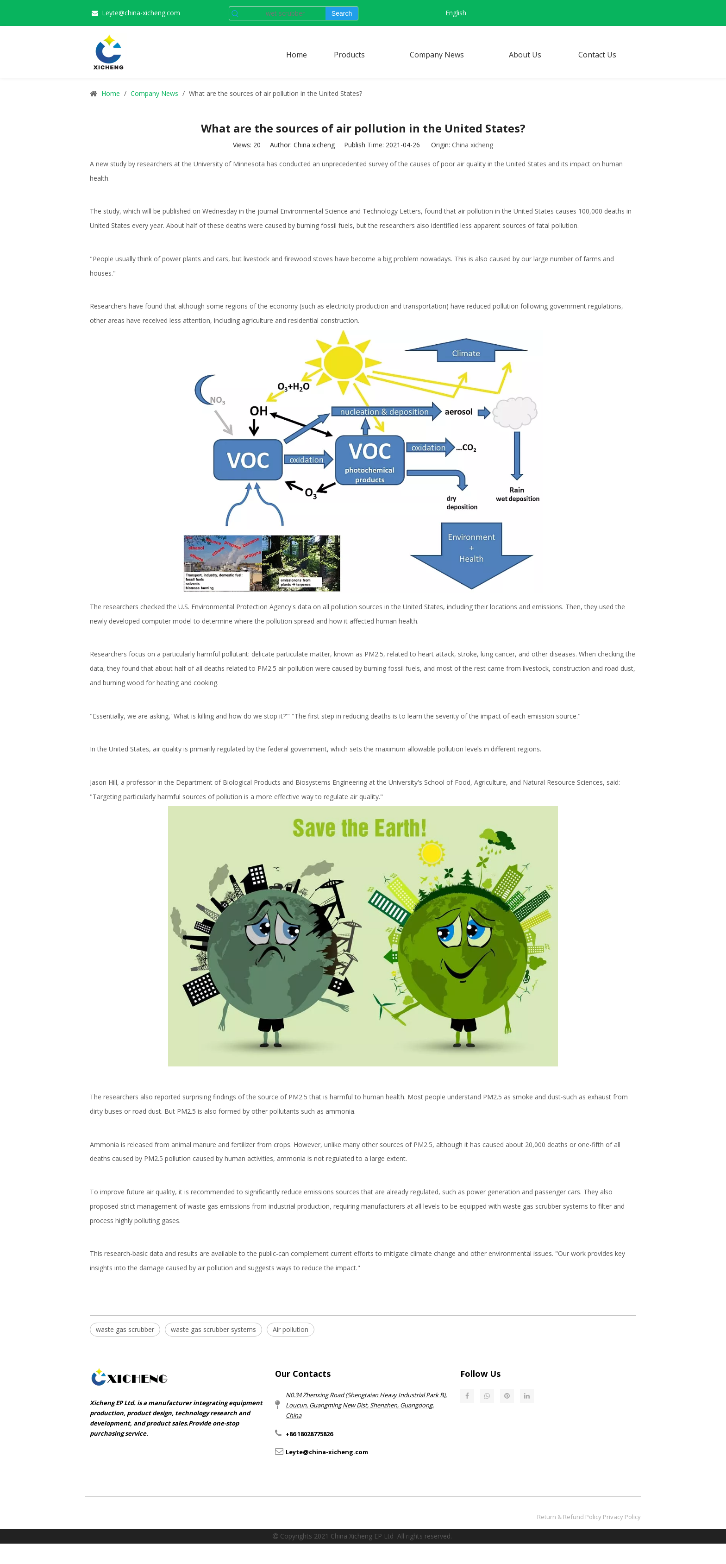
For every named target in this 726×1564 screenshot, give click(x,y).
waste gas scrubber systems (545, 1206)
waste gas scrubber (125, 1329)
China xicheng (472, 144)
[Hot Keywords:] (341, 13)
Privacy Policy (622, 1517)
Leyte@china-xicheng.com (141, 12)
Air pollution (290, 1329)
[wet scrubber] (283, 13)
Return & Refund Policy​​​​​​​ (569, 1517)
